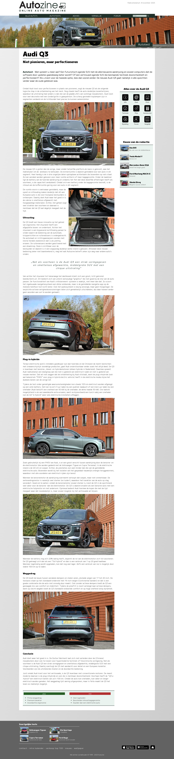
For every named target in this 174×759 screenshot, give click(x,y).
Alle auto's (31, 15)
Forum (117, 15)
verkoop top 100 (54, 748)
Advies (76, 15)
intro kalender (37, 748)
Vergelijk (97, 15)
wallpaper (79, 748)
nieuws (68, 748)
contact (23, 748)
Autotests (55, 15)
